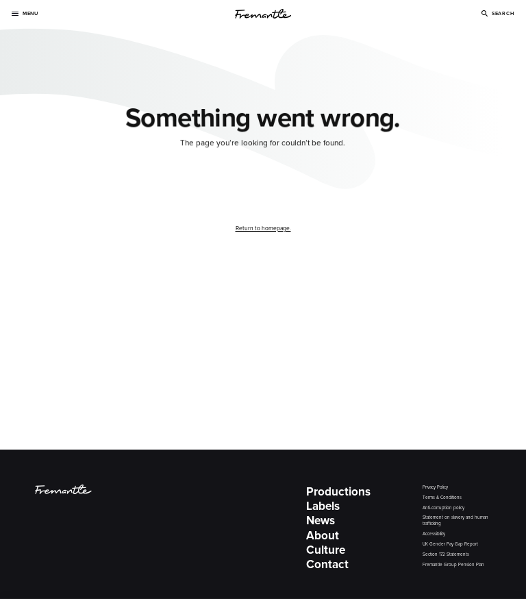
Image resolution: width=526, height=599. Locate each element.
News (320, 520)
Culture (325, 550)
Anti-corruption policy (443, 508)
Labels (323, 506)
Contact (327, 564)
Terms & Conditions (442, 498)
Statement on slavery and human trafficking (455, 520)
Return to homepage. (263, 228)
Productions (338, 491)
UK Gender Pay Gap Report (450, 544)
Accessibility (434, 534)
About (322, 535)
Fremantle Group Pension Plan (453, 565)
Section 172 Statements (446, 555)
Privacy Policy (435, 488)
